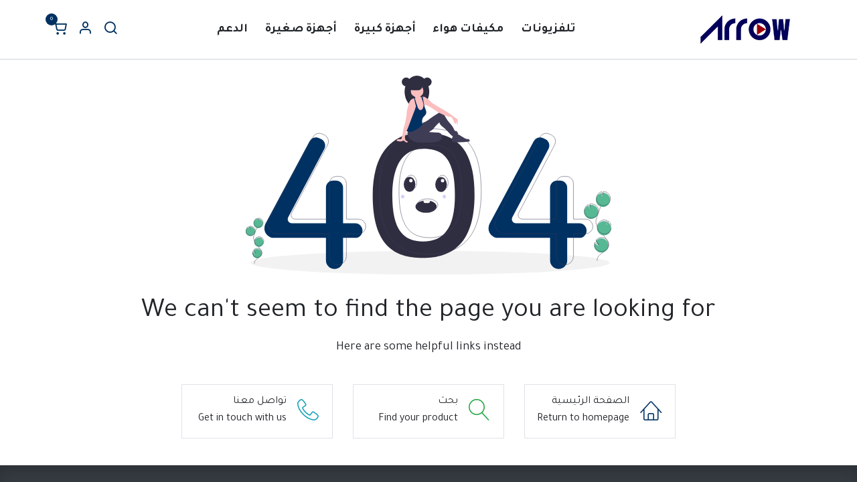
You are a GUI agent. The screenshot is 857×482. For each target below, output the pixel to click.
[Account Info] (85, 29)
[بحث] (110, 29)
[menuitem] (548, 29)
